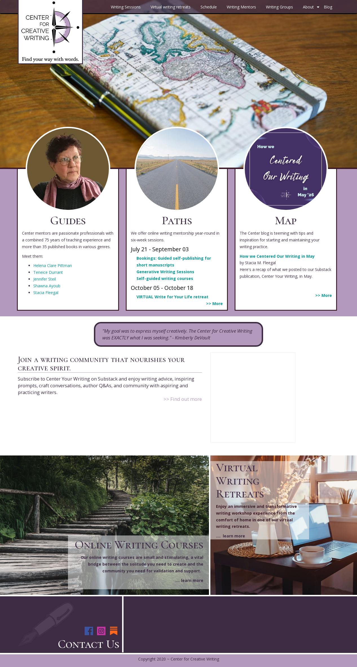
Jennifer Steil (44, 279)
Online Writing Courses (139, 544)
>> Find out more (183, 399)
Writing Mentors (241, 7)
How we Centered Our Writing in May (277, 256)
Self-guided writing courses (164, 278)
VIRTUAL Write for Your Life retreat (172, 296)
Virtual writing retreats (171, 7)
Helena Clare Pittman (52, 265)
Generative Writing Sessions (165, 271)
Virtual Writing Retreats (240, 480)
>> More (214, 303)
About (312, 9)
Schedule (208, 7)
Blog (328, 7)
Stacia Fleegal (45, 292)
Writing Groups (279, 7)
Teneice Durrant (48, 272)
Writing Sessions (126, 7)
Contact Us (88, 644)
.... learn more (189, 580)
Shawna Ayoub (46, 285)
